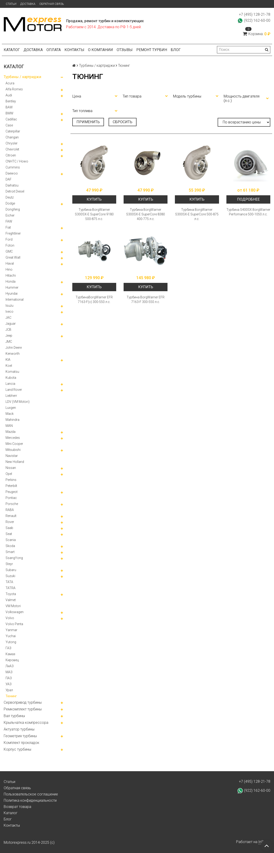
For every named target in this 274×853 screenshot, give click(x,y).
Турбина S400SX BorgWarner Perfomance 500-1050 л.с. (248, 212)
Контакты (74, 50)
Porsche (12, 504)
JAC (8, 317)
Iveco (9, 311)
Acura (10, 83)
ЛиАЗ (10, 666)
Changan (12, 137)
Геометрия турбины (20, 736)
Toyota (11, 594)
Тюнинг (11, 696)
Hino (9, 269)
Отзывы (125, 50)
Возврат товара (17, 806)
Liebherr (11, 395)
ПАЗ (9, 678)
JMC (9, 341)
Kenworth (13, 353)
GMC (9, 251)
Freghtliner (13, 233)
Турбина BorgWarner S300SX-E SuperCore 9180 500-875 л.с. (94, 214)
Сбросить (122, 122)
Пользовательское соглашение (31, 794)
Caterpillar (13, 131)
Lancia (10, 383)
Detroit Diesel (15, 191)
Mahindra (12, 420)
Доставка (27, 4)
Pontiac (11, 498)
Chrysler (12, 143)
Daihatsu (12, 185)
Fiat (8, 227)
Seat (9, 534)
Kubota (11, 377)
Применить (88, 122)
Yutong (11, 642)
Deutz (10, 197)
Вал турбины (14, 716)
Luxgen (11, 408)
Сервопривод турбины (23, 702)
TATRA (10, 588)
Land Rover (14, 389)
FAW (9, 221)
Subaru (11, 570)
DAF (9, 179)
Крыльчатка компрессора (26, 722)
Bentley (11, 101)
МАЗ (9, 672)
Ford (9, 239)
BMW (9, 113)
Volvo (10, 618)
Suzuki (10, 576)
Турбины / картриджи (22, 77)
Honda (10, 281)
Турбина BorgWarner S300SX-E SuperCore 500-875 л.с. (197, 214)
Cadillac (11, 119)
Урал (9, 690)
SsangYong (14, 558)
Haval (10, 263)
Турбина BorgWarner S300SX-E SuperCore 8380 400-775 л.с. (145, 214)
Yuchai (11, 636)
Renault (11, 516)
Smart (10, 552)
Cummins (13, 167)
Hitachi (11, 275)
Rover (10, 522)
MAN (9, 426)
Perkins (11, 480)
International (15, 299)
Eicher (10, 215)
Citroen (11, 155)
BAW (9, 107)
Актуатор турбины (19, 729)
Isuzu (9, 305)
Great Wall (13, 257)
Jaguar (11, 323)
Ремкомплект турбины (23, 709)
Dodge (10, 203)
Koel (9, 365)
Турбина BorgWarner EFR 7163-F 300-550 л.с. (145, 299)
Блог (176, 50)
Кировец (12, 660)
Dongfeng (13, 209)
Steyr (9, 564)
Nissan (11, 468)
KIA (8, 359)
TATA (9, 582)
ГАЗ (8, 648)
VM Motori (13, 606)
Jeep (9, 335)
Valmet (11, 600)
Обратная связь (51, 4)
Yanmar (11, 630)
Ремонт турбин (151, 50)
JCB (8, 329)
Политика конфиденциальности (30, 800)
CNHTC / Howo (17, 161)
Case (9, 125)
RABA (10, 510)
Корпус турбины (17, 749)
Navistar (12, 456)
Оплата (53, 50)
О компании (100, 50)
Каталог (12, 50)
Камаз (10, 654)
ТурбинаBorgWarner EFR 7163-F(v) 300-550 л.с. (94, 299)
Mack (10, 414)
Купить (94, 199)
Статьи (11, 4)
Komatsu (12, 371)
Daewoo (12, 173)
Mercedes (13, 438)
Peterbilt (11, 486)
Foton (10, 245)
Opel (9, 474)
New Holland (15, 462)
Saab (9, 528)
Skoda (10, 546)
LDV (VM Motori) (18, 402)
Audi (9, 95)
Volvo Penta (14, 624)
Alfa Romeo (14, 89)
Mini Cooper (14, 444)
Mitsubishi (13, 450)
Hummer (12, 287)
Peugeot (12, 492)
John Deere (14, 347)
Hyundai (12, 293)
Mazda (10, 432)
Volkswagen (15, 612)
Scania (11, 540)
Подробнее (248, 199)
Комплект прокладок (21, 742)
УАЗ (9, 684)
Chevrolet (12, 149)
